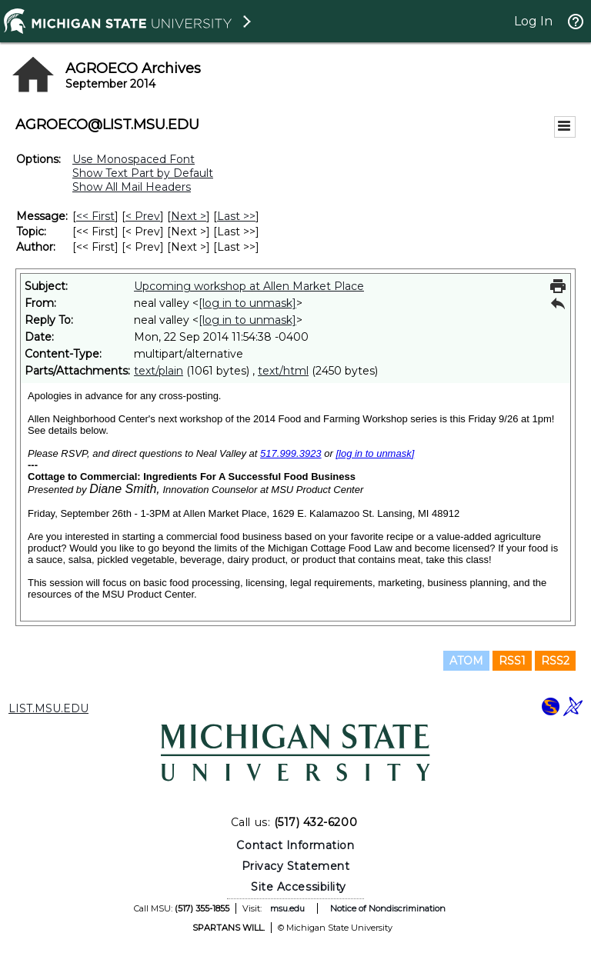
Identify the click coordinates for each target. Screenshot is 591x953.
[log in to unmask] (247, 303)
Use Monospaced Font (133, 159)
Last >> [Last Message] (236, 216)
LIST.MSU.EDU (48, 708)
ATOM (466, 661)
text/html (283, 371)
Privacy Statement (296, 866)
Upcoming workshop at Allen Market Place (249, 286)
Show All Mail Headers (131, 187)
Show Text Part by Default (142, 173)
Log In (533, 21)
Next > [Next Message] (188, 216)
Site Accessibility (298, 887)
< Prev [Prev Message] (142, 216)
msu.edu (287, 908)
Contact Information (295, 845)
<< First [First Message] (95, 216)
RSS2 (555, 661)
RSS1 (512, 661)
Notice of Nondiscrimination (388, 908)
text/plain (158, 371)
